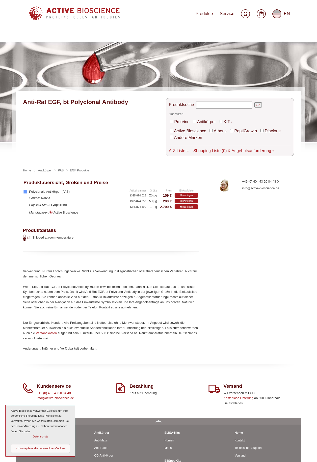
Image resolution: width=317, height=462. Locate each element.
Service (230, 15)
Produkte (211, 15)
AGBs (238, 422)
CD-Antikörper (103, 391)
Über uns (241, 407)
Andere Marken (279, 75)
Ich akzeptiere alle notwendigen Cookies (40, 448)
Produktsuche (179, 52)
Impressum (242, 430)
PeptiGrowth (232, 75)
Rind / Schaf (32, 399)
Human (29, 376)
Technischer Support (248, 384)
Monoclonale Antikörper (109, 399)
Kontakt (240, 376)
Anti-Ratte (100, 384)
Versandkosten (46, 269)
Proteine (181, 67)
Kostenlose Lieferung (238, 334)
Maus (27, 384)
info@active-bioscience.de (260, 124)
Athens (212, 75)
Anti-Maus (101, 376)
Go (253, 52)
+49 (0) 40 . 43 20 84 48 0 (260, 117)
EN (282, 15)
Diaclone (254, 75)
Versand (240, 391)
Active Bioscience (187, 75)
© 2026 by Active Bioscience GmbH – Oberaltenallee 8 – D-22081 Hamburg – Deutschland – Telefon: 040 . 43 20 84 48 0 (96, 455)
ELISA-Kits (172, 369)
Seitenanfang (286, 455)
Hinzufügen (186, 131)
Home (239, 369)
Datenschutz (243, 437)
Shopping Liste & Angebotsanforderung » (220, 86)
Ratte (27, 391)
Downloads (242, 414)
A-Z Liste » (177, 86)
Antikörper (201, 67)
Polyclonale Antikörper (109, 407)
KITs (218, 67)
